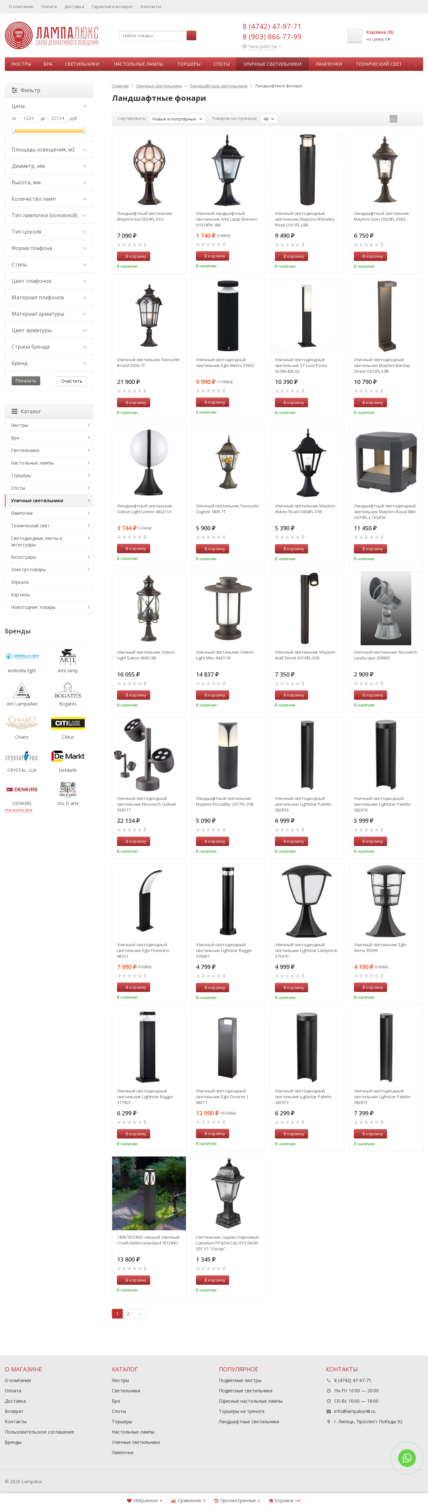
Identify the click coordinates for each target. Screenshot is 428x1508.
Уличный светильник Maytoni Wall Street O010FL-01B (305, 655)
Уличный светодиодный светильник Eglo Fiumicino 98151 (143, 950)
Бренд (49, 363)
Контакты (151, 6)
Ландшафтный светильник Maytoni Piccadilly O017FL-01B (225, 801)
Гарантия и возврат (112, 6)
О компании (21, 6)
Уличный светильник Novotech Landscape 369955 (385, 655)
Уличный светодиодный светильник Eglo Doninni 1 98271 (222, 1096)
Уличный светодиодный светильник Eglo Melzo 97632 (225, 362)
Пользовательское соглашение (39, 1432)
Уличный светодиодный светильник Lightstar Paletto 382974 (382, 804)
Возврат (14, 1411)
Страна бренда (49, 346)
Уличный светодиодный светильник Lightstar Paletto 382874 (303, 804)
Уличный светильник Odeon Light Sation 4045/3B (146, 655)
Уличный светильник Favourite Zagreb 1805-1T (227, 508)
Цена (49, 106)
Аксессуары (23, 557)
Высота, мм (49, 182)
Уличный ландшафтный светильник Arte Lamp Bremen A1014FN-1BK (226, 219)
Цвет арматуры (49, 330)
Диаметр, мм (49, 166)
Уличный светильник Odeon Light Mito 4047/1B (225, 655)
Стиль (49, 264)
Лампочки (329, 64)
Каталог (26, 411)
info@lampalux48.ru (354, 1411)
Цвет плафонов (49, 281)
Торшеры (188, 64)
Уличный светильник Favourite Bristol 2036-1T (148, 362)
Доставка (74, 6)
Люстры (21, 64)
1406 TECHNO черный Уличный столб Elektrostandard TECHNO (148, 1240)
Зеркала (20, 582)
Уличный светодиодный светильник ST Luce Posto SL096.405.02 (301, 365)
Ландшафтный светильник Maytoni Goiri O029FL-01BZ (381, 216)
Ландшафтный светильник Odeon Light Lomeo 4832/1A (144, 508)
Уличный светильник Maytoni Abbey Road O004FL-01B (305, 508)
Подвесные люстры (240, 1380)
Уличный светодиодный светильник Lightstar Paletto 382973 (303, 1096)
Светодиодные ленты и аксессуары (36, 541)
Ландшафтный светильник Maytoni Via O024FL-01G (144, 216)
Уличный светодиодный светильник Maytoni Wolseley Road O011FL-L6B (305, 219)
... (416, 64)
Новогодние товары (33, 607)
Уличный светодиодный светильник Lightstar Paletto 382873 (382, 1096)
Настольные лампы (138, 64)
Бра (48, 64)
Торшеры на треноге (242, 1411)
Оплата (49, 6)
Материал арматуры (49, 314)
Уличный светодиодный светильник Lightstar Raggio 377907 (145, 1096)
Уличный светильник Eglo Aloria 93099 (380, 947)
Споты (221, 64)
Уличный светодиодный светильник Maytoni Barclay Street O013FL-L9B (382, 365)
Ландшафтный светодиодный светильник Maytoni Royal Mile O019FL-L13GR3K (385, 511)
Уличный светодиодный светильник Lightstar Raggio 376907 (224, 950)
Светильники (82, 64)
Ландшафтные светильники (249, 1421)
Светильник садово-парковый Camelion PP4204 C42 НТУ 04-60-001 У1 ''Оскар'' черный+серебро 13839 (227, 1243)
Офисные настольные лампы (250, 1401)
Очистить (72, 381)
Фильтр (26, 90)
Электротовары (28, 569)
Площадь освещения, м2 (49, 149)
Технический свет (379, 64)
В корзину (132, 256)
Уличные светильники (272, 64)
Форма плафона (49, 248)
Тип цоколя (49, 231)
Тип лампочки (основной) (49, 215)
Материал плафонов (49, 297)
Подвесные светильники (245, 1391)
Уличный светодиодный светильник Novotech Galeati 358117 (146, 804)
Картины (20, 594)
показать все (19, 810)
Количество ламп (49, 199)
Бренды (13, 1442)
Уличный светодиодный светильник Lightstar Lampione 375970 (306, 950)
